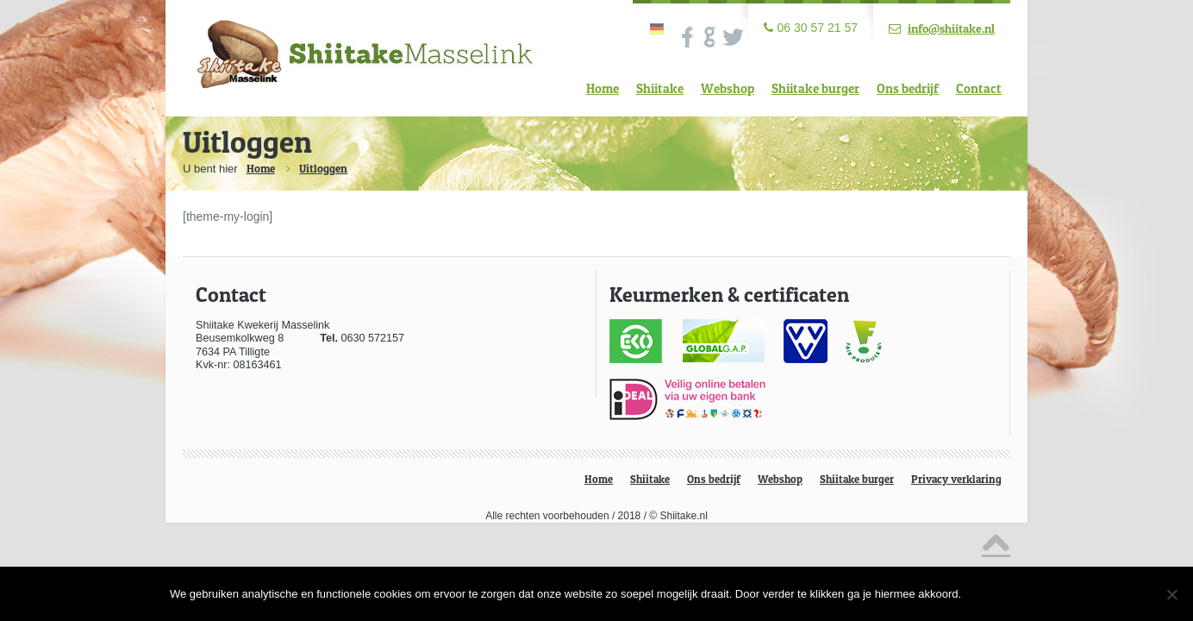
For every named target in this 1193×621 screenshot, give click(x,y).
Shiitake (660, 88)
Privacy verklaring (956, 479)
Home (602, 88)
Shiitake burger (815, 88)
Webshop (727, 88)
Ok (996, 593)
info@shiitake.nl (951, 28)
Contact (979, 88)
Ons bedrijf (908, 88)
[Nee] (1171, 594)
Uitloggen (323, 168)
